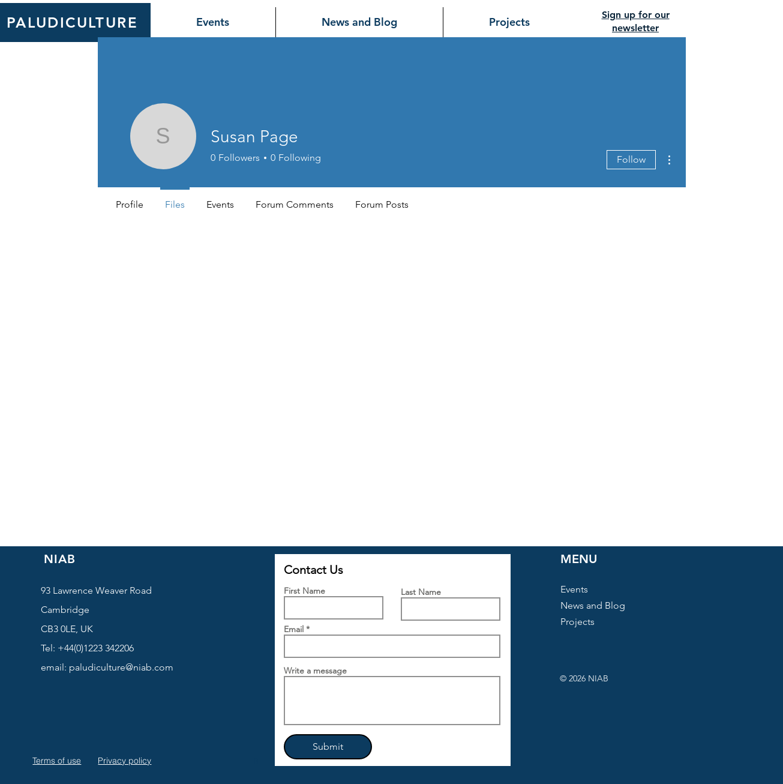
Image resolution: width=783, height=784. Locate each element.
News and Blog (592, 605)
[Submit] (328, 746)
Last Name (421, 592)
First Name (304, 590)
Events (574, 589)
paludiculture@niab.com (121, 667)
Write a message (315, 670)
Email (294, 629)
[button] (257, 761)
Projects (577, 621)
